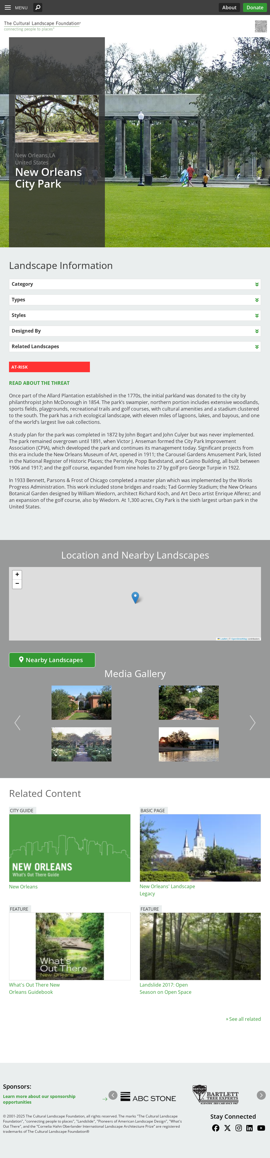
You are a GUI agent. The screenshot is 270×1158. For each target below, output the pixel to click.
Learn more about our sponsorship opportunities (39, 1099)
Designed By (26, 330)
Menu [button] (21, 8)
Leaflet (222, 639)
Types (18, 299)
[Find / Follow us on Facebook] (215, 1129)
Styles (19, 315)
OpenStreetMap (239, 639)
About (229, 7)
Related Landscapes (35, 346)
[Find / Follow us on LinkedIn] (249, 1129)
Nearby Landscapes (50, 660)
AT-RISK (19, 367)
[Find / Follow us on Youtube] (261, 1129)
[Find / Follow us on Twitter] (227, 1129)
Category (22, 284)
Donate (255, 7)
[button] (37, 7)
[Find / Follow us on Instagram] (239, 1129)
